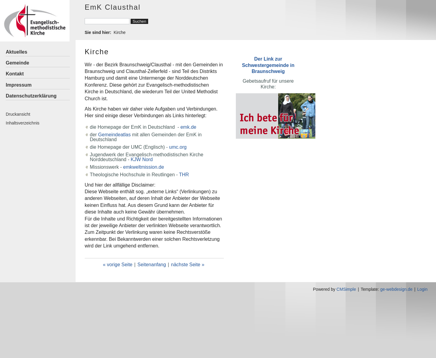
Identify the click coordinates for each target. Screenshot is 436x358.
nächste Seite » (187, 264)
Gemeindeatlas (114, 134)
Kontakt (15, 73)
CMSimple (346, 289)
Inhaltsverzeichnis (22, 123)
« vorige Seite (117, 264)
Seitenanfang (152, 264)
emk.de (188, 127)
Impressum (18, 85)
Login (422, 289)
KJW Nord (142, 159)
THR (184, 174)
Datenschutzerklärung (31, 95)
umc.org (178, 147)
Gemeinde (17, 62)
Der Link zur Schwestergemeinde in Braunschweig (268, 65)
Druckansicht (18, 114)
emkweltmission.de (143, 167)
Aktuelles (16, 52)
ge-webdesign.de (396, 289)
